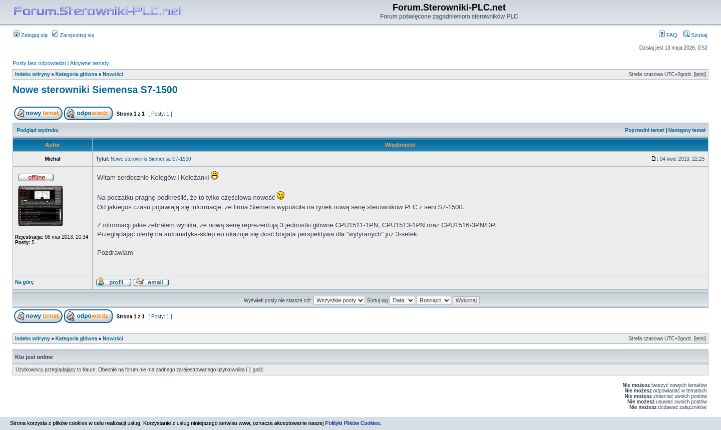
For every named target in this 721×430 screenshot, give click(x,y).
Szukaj (695, 35)
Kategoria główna (76, 74)
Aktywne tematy (89, 63)
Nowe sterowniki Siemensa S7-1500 (95, 89)
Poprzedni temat (644, 130)
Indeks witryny (32, 74)
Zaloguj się (31, 35)
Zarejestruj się (73, 35)
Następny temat (686, 130)
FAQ (668, 35)
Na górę (24, 282)
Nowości (113, 74)
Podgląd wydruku (38, 130)
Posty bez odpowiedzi (39, 63)
